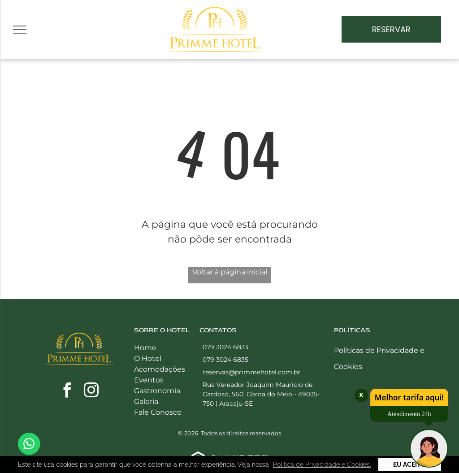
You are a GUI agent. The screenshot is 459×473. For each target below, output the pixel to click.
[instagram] (91, 391)
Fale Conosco (158, 412)
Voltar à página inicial (229, 272)
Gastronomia (157, 390)
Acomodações (159, 369)
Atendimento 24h (409, 414)
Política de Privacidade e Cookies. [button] (322, 464)
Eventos (149, 380)
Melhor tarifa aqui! (409, 397)
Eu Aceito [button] (409, 464)
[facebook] (67, 391)
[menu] (19, 29)
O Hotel (147, 358)
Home (145, 347)
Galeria (146, 401)
